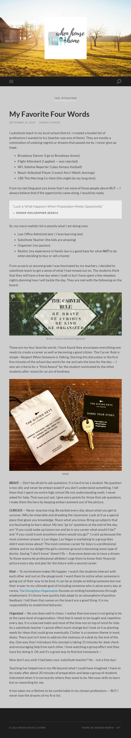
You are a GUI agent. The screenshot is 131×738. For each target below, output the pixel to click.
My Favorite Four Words (50, 113)
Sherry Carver (49, 122)
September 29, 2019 (22, 122)
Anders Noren (103, 727)
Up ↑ (119, 727)
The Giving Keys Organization (41, 591)
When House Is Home (32, 727)
